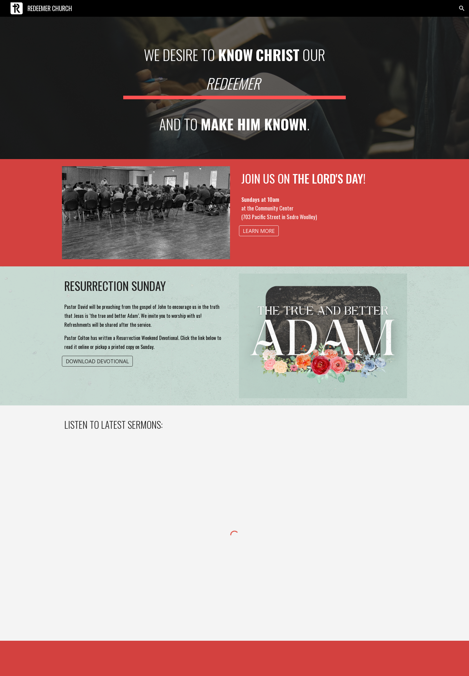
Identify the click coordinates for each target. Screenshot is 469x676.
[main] (234, 87)
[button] (462, 8)
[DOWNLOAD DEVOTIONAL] (97, 361)
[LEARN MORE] (258, 230)
